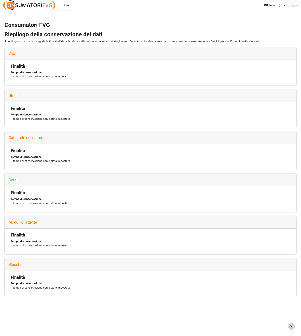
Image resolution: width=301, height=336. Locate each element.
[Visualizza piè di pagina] (291, 326)
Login (294, 5)
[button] (275, 5)
